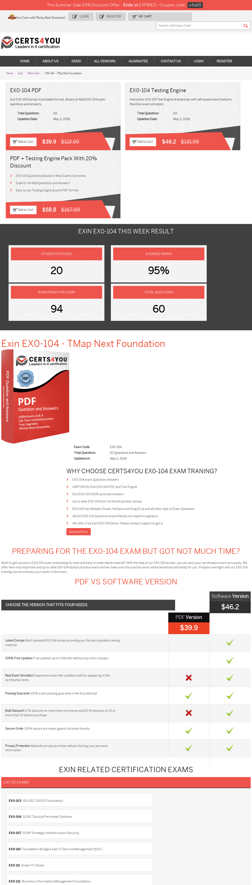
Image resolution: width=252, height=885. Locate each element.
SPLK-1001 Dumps (142, 829)
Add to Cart (26, 133)
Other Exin (34, 64)
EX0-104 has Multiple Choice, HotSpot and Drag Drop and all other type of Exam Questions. (153, 304)
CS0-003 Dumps (62, 836)
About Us (50, 53)
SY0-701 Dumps (140, 836)
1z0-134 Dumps (139, 822)
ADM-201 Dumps (23, 822)
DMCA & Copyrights (22, 780)
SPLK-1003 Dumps (181, 829)
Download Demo (98, 328)
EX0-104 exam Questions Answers (115, 273)
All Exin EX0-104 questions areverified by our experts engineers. (135, 312)
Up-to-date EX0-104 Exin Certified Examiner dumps (127, 296)
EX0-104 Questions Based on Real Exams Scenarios (208, 101)
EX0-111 (14, 609)
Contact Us (171, 53)
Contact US (16, 759)
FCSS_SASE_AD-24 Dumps (64, 856)
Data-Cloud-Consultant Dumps (223, 845)
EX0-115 (15, 622)
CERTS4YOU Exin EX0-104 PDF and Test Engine (124, 281)
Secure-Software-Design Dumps (180, 856)
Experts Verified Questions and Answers (208, 112)
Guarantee (138, 53)
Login (104, 16)
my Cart (162, 16)
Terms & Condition (21, 773)
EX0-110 (135, 595)
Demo (76, 53)
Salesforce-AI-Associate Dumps (180, 838)
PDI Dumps (176, 822)
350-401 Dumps (218, 829)
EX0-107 (15, 595)
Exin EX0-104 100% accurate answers (118, 289)
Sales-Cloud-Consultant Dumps (67, 824)
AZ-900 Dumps (218, 822)
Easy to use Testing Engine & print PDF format (207, 122)
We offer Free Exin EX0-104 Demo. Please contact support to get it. (137, 320)
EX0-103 (15, 582)
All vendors (105, 53)
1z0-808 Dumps (101, 822)
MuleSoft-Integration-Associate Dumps (26, 856)
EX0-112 (135, 609)
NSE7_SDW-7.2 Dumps (223, 836)
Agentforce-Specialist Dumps (144, 856)
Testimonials (17, 766)
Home (24, 53)
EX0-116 (135, 622)
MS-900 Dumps (101, 829)
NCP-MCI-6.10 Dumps (105, 854)
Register (133, 16)
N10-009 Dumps (101, 836)
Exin (20, 64)
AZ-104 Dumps (22, 836)
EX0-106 (135, 582)
